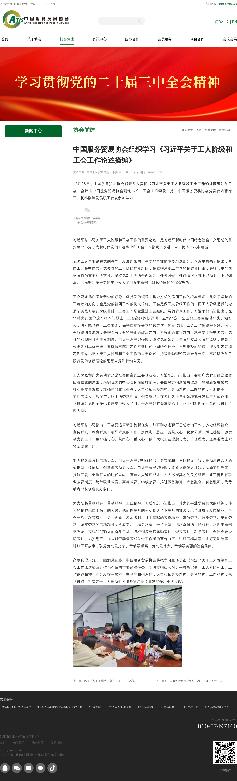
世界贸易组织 (168, 706)
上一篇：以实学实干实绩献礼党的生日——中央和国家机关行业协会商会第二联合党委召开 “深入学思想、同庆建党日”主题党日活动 (105, 680)
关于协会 (34, 39)
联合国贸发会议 (146, 706)
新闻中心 (33, 130)
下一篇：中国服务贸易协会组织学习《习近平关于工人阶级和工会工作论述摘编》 (192, 680)
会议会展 (230, 39)
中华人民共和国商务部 (120, 706)
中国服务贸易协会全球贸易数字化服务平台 (60, 706)
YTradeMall (95, 706)
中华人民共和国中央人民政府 (15, 706)
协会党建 (67, 39)
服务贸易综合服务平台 (217, 706)
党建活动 (224, 130)
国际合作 (132, 39)
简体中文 (222, 22)
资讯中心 (99, 39)
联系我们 (37, 742)
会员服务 (165, 39)
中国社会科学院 (190, 706)
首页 (4, 39)
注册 (45, 3)
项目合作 (197, 39)
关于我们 (18, 742)
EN (234, 22)
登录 (52, 3)
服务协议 (56, 742)
